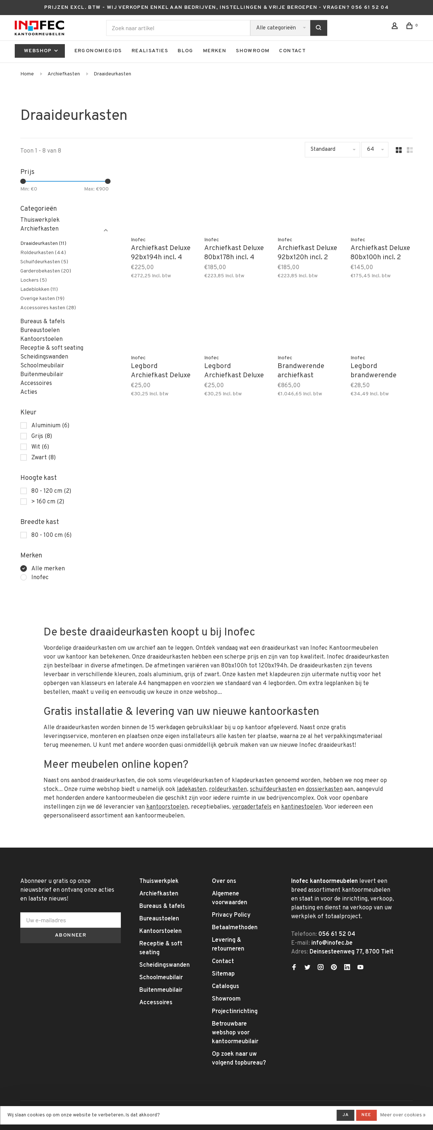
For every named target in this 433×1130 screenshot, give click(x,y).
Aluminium (50, 425)
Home (27, 74)
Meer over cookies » (403, 1115)
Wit (40, 447)
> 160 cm (47, 502)
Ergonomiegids (98, 51)
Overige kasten (42, 299)
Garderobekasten (45, 271)
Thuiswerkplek (40, 220)
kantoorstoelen (167, 807)
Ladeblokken (39, 289)
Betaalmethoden (235, 927)
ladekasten (191, 789)
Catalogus (225, 986)
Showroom (252, 51)
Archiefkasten (64, 74)
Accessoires (36, 383)
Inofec (40, 577)
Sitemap (223, 974)
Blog (185, 51)
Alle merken (48, 569)
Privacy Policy (231, 915)
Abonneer (70, 935)
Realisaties (150, 51)
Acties (28, 392)
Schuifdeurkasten (44, 262)
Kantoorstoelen (41, 339)
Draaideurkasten (112, 74)
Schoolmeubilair (42, 366)
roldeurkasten (228, 789)
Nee (366, 1115)
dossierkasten (324, 789)
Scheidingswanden (44, 357)
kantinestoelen (301, 807)
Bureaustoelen (40, 330)
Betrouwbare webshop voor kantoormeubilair (235, 1032)
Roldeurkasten (43, 253)
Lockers (33, 280)
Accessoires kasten (48, 308)
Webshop (41, 51)
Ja (345, 1115)
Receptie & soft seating (51, 348)
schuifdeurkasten (273, 789)
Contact (292, 51)
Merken (214, 51)
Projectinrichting (235, 1011)
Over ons (224, 881)
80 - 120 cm (51, 491)
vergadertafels (252, 807)
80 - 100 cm (51, 535)
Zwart (43, 457)
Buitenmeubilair (41, 374)
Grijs (41, 436)
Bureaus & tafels (42, 321)
